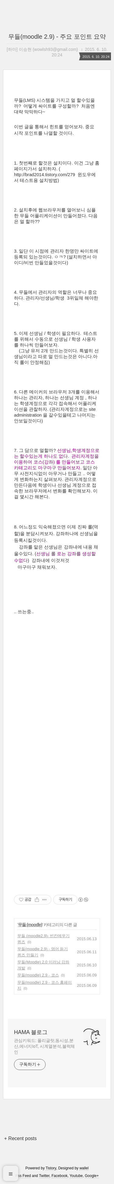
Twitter (44, 1176)
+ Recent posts (20, 1138)
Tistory (51, 1168)
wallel (83, 1168)
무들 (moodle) (30, 924)
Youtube (76, 1176)
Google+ (92, 1176)
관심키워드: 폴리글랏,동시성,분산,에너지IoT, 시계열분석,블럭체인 (44, 1046)
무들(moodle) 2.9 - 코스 (38, 975)
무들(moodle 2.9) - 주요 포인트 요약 (57, 36)
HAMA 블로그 (30, 1032)
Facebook (60, 1176)
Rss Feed (23, 1176)
